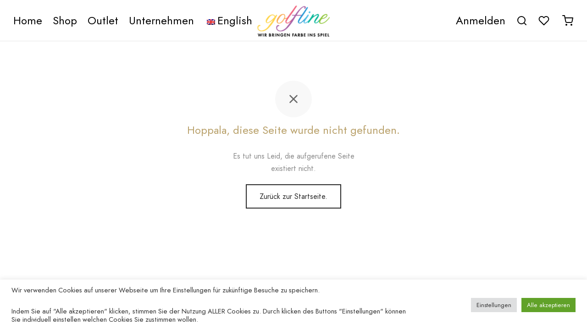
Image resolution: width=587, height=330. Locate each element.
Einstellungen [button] (493, 305)
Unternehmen (161, 20)
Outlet (103, 20)
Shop (65, 20)
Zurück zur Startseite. (293, 196)
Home (27, 20)
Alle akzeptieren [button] (548, 305)
